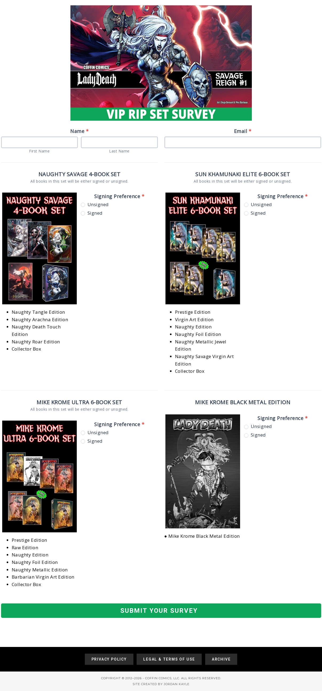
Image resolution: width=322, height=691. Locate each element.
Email (243, 131)
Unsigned (95, 204)
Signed (92, 213)
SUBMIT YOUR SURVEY (159, 610)
